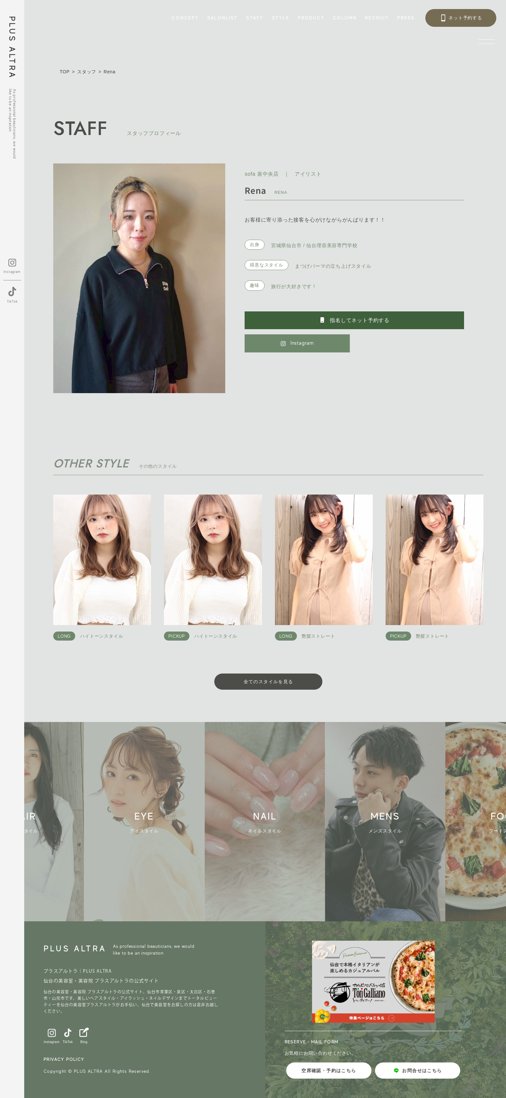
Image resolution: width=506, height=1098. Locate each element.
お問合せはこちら (417, 1070)
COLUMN (345, 17)
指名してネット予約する (354, 320)
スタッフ (86, 71)
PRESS (406, 17)
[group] (150, 821)
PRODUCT (311, 17)
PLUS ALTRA (12, 47)
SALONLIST (222, 17)
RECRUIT (377, 17)
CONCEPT (185, 17)
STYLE (280, 17)
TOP (65, 71)
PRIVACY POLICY (64, 1059)
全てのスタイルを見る (268, 681)
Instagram (297, 343)
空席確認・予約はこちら (328, 1070)
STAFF (255, 17)
